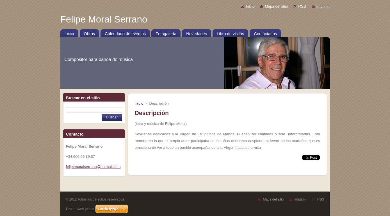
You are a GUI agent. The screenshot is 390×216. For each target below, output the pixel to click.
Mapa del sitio (276, 6)
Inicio (250, 6)
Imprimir (323, 6)
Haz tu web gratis (80, 209)
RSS (302, 6)
